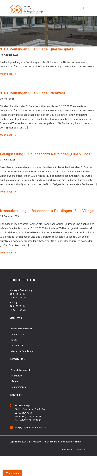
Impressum (67, 449)
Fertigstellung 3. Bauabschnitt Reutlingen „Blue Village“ (46, 154)
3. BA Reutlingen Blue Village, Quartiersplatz (36, 49)
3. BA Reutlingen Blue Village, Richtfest (32, 93)
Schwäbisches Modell (21, 328)
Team (14, 340)
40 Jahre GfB (17, 345)
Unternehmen (17, 334)
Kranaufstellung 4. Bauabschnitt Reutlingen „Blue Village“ (47, 211)
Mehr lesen (8, 73)
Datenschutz (81, 449)
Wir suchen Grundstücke (22, 351)
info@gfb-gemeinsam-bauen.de (30, 427)
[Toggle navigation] (83, 9)
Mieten (14, 381)
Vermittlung (16, 375)
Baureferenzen (18, 387)
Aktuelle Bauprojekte (21, 370)
